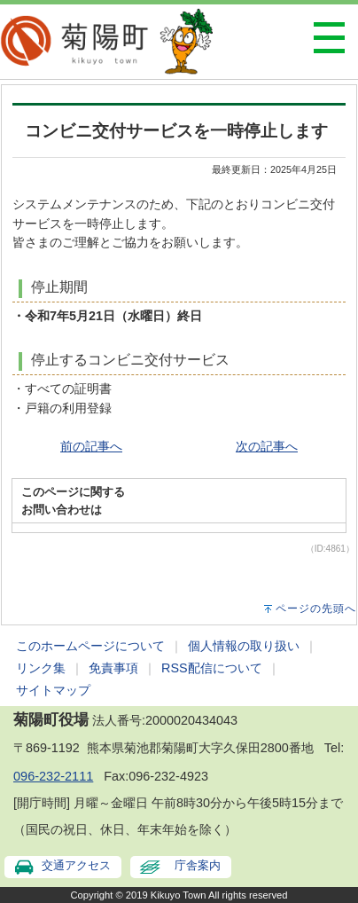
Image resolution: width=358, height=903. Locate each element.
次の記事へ (267, 446)
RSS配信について (211, 668)
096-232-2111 (53, 776)
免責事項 (113, 668)
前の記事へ (91, 446)
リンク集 (41, 668)
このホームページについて (90, 646)
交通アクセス (76, 865)
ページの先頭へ (316, 608)
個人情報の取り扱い (244, 646)
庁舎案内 (198, 865)
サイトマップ (53, 690)
